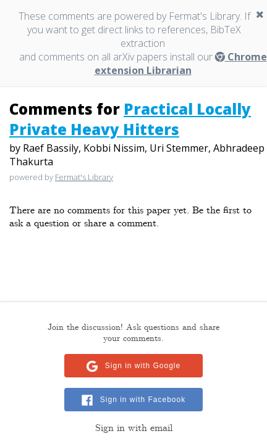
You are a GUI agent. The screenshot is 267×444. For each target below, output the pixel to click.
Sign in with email (133, 428)
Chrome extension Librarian (181, 63)
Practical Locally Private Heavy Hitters (130, 119)
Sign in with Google (142, 365)
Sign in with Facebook (142, 399)
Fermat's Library (84, 177)
